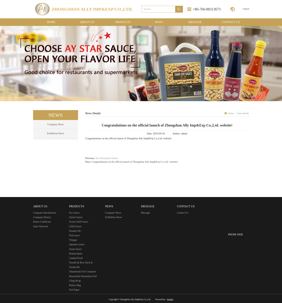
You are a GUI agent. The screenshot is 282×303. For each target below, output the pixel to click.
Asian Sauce (75, 249)
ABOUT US (40, 206)
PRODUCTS (76, 206)
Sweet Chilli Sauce (78, 221)
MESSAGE (147, 206)
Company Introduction (44, 212)
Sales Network (40, 226)
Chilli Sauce (75, 226)
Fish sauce (74, 235)
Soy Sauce (74, 212)
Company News (113, 212)
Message (145, 212)
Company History (42, 217)
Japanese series (76, 244)
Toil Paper (74, 289)
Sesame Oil (75, 231)
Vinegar (73, 240)
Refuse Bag (75, 285)
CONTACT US (186, 206)
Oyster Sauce (75, 217)
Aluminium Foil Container (82, 271)
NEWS (109, 206)
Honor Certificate (42, 221)
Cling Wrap (75, 280)
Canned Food (76, 258)
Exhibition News (113, 217)
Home (231, 113)
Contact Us (182, 212)
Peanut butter (75, 253)
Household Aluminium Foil (83, 276)
